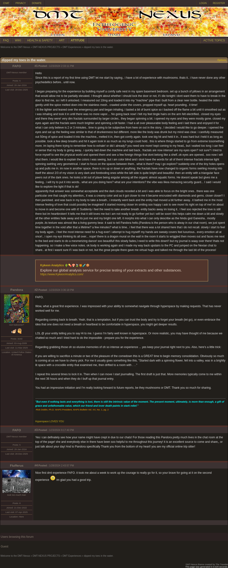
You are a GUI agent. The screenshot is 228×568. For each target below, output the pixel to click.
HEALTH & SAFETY (40, 40)
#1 (36, 66)
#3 (36, 430)
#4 (36, 465)
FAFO (17, 66)
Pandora (16, 290)
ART (62, 40)
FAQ (6, 40)
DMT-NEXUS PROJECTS (46, 47)
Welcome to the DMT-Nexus (15, 47)
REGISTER (219, 3)
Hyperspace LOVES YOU (49, 421)
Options (221, 60)
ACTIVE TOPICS (214, 40)
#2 (36, 290)
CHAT (6, 3)
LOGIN (203, 3)
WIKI (18, 40)
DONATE (37, 3)
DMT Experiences (72, 47)
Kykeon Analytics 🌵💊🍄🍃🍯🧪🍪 (64, 265)
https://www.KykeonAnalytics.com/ (61, 274)
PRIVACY (20, 3)
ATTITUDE (78, 40)
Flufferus (16, 465)
